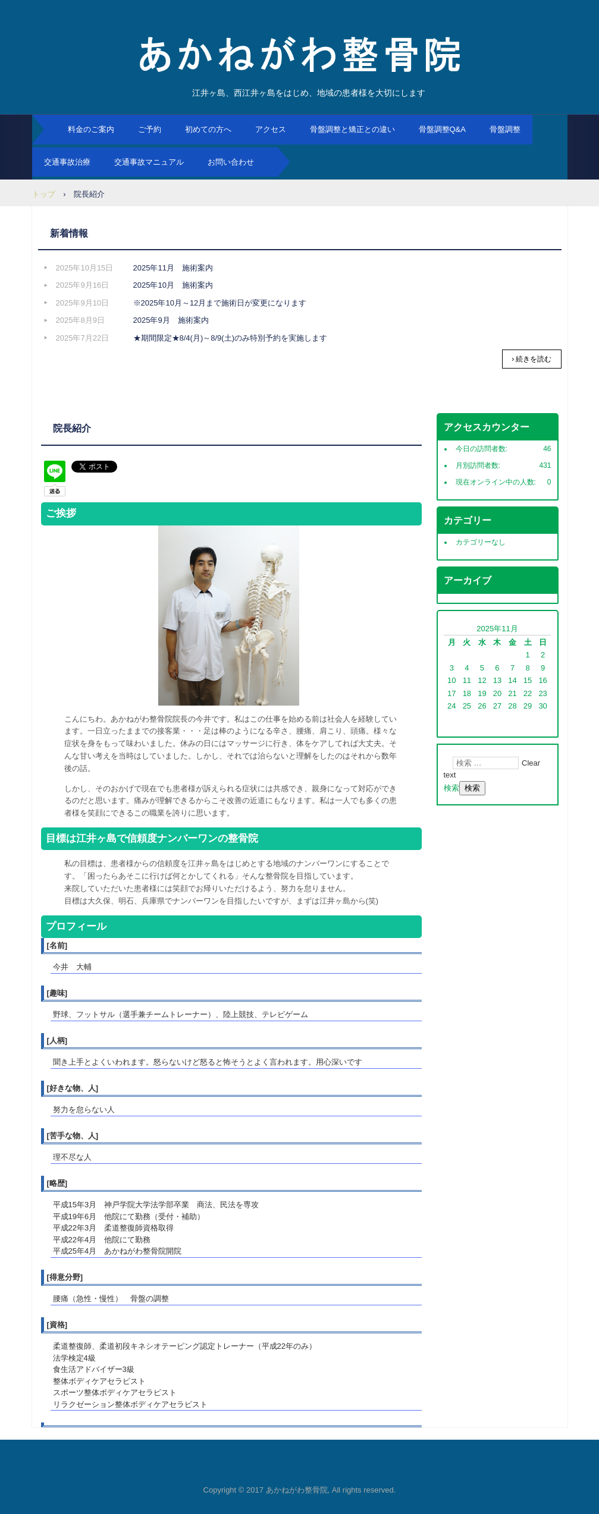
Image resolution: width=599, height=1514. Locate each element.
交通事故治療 (67, 162)
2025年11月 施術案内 (173, 267)
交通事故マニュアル (149, 162)
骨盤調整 (505, 129)
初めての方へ (208, 129)
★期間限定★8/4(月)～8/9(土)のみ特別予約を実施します (230, 337)
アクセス (270, 129)
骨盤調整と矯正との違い (352, 129)
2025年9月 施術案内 (171, 320)
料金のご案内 (91, 129)
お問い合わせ (231, 162)
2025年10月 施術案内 (173, 285)
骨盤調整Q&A (442, 129)
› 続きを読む (531, 359)
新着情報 (69, 233)
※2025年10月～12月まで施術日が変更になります (220, 302)
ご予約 (149, 129)
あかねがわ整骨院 (299, 53)
